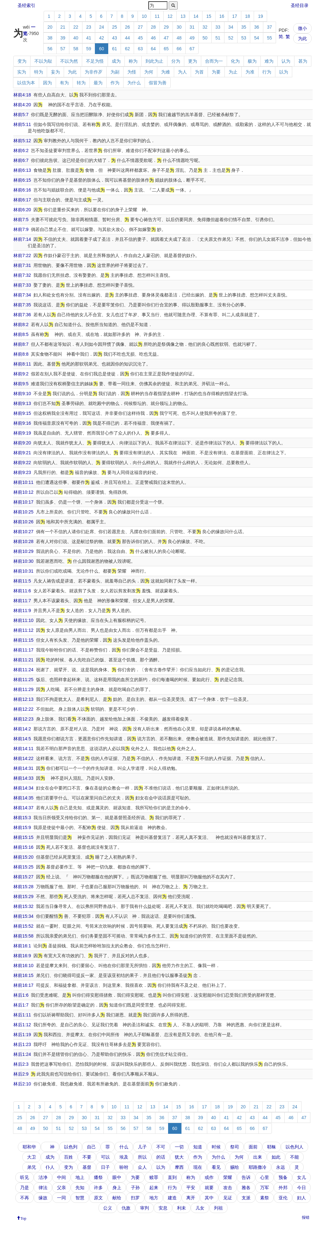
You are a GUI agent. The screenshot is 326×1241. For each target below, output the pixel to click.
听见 (24, 1177)
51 (218, 37)
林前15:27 (23, 876)
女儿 (301, 1177)
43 (114, 37)
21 (63, 27)
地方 (153, 1197)
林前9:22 (22, 462)
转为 (81, 82)
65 (166, 48)
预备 (283, 1177)
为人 (182, 71)
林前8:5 (20, 334)
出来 (257, 1157)
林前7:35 (22, 304)
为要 (216, 71)
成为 (116, 61)
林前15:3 (22, 817)
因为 (47, 82)
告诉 (246, 1177)
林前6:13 (22, 170)
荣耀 (227, 1177)
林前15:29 (23, 896)
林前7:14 (22, 239)
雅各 (246, 1187)
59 (88, 48)
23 (88, 27)
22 (75, 27)
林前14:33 (23, 778)
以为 (283, 71)
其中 (209, 1197)
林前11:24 (23, 669)
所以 (142, 1157)
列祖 (218, 1207)
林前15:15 (23, 837)
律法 (43, 1187)
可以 (105, 1157)
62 (127, 48)
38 (50, 37)
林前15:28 (23, 886)
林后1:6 (20, 995)
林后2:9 (20, 1074)
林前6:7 (20, 160)
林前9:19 (22, 433)
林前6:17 (22, 199)
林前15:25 (23, 866)
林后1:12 (22, 1024)
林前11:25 (23, 679)
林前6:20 (22, 209)
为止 (233, 71)
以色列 (70, 1146)
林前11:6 (22, 590)
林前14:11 (23, 748)
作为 (114, 82)
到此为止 (154, 61)
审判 (144, 1207)
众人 (142, 1167)
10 (144, 16)
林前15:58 (23, 935)
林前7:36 (22, 314)
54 (256, 37)
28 (153, 27)
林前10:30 (23, 561)
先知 (79, 1187)
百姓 (68, 1157)
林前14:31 (23, 768)
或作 (209, 1177)
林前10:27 (23, 531)
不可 (160, 1146)
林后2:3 (20, 1064)
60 (101, 48)
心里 (264, 1177)
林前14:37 (23, 807)
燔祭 (98, 1177)
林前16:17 (23, 985)
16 (221, 16)
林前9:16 (22, 423)
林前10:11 (23, 482)
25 (114, 27)
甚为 (302, 61)
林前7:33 (22, 285)
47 (166, 37)
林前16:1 (22, 945)
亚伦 (283, 1197)
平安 (190, 1187)
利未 (181, 1207)
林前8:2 (20, 324)
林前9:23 (22, 472)
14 (195, 16)
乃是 (24, 1187)
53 (243, 37)
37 (269, 27)
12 (170, 16)
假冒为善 (158, 82)
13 (183, 16)
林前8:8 (20, 354)
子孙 (135, 1187)
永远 (280, 1167)
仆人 (50, 1167)
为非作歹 (94, 71)
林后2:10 (22, 1083)
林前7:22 (22, 255)
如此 (276, 1157)
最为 (98, 82)
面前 (253, 1146)
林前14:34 (23, 788)
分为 (175, 61)
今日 (301, 1187)
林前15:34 (23, 916)
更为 (192, 61)
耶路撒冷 (257, 1167)
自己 (91, 1146)
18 (247, 16)
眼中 (116, 1177)
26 (127, 27)
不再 (24, 1197)
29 (166, 27)
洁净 (43, 1177)
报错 (305, 1217)
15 (208, 16)
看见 (216, 1167)
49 (192, 37)
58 (75, 48)
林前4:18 (22, 94)
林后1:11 (22, 1014)
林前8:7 (20, 344)
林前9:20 (22, 442)
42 (101, 37)
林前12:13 (23, 699)
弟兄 (31, 1167)
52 (230, 37)
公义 (107, 1207)
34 (230, 27)
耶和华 (29, 1146)
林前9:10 (22, 393)
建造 (172, 1197)
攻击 (227, 1187)
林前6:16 (22, 189)
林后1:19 (22, 1034)
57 (63, 48)
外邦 (283, 1187)
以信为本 (26, 82)
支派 (246, 1197)
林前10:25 (23, 511)
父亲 (61, 1187)
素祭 (264, 1197)
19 (260, 16)
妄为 (55, 71)
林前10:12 (23, 492)
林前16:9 (22, 955)
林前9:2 (20, 373)
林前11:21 (23, 659)
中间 (61, 1177)
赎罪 (153, 1177)
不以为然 (69, 61)
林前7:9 (20, 229)
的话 (160, 1157)
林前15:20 (23, 857)
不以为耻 (43, 61)
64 (153, 48)
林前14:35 (23, 797)
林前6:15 (22, 180)
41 (88, 37)
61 (114, 48)
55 (269, 37)
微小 (302, 28)
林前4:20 (22, 104)
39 (63, 37)
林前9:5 (20, 383)
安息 (163, 1207)
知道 (197, 1146)
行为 (266, 71)
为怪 (131, 71)
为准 (249, 71)
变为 (22, 61)
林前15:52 (23, 926)
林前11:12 (23, 630)
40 (75, 37)
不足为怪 (95, 61)
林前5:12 (22, 140)
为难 (165, 71)
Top (23, 1218)
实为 (21, 71)
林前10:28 (23, 541)
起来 (153, 1187)
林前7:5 (20, 219)
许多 (98, 1187)
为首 (199, 71)
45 (140, 37)
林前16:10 (23, 965)
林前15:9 (22, 827)
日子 (105, 1167)
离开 (190, 1197)
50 (205, 37)
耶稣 (271, 1146)
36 (256, 27)
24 (101, 27)
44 (127, 37)
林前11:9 (22, 610)
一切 (179, 1146)
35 (243, 27)
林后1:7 (20, 1004)
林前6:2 (20, 150)
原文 (98, 1197)
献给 (116, 1197)
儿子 (142, 1146)
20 (50, 27)
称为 (133, 61)
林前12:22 (23, 709)
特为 (38, 71)
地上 (79, 1177)
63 (140, 48)
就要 (209, 1187)
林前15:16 (23, 847)
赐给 (234, 1167)
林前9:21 (22, 452)
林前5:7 (20, 114)
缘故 (43, 1197)
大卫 (31, 1157)
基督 (86, 1167)
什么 (123, 1146)
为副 (114, 71)
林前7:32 (22, 275)
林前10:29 (23, 551)
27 (140, 27)
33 (218, 27)
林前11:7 (22, 600)
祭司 (234, 1146)
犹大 (179, 1157)
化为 (235, 61)
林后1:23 (22, 1044)
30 (179, 27)
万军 (264, 1187)
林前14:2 (22, 728)
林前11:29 (23, 689)
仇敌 (126, 1207)
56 (50, 48)
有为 (64, 82)
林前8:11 (22, 363)
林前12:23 (23, 719)
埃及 (123, 1157)
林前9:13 (22, 403)
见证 (227, 1197)
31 (192, 27)
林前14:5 (22, 738)
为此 (302, 38)
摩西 (179, 1167)
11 (157, 16)
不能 (294, 1157)
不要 (86, 1157)
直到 (172, 1177)
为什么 (134, 82)
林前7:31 (22, 265)
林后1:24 (22, 1054)
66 (179, 48)
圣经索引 (26, 5)
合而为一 (214, 61)
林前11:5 (22, 580)
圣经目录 (299, 5)
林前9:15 (22, 413)
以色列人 (294, 1146)
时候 (216, 1146)
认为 (285, 61)
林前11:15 (23, 640)
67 (192, 48)
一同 (61, 1197)
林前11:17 (23, 649)
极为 (252, 61)
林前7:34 (22, 294)
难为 (269, 61)
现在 (197, 1167)
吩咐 (123, 1167)
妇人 (301, 1197)
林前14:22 (23, 758)
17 (234, 16)
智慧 (79, 1197)
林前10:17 (23, 502)
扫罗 (135, 1197)
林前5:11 (22, 124)
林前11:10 (23, 620)
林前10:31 (23, 571)
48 (179, 37)
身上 (116, 1187)
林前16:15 (23, 975)
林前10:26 (23, 521)
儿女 (199, 1207)
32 (205, 27)
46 (153, 37)
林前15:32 (23, 906)
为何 (148, 71)
